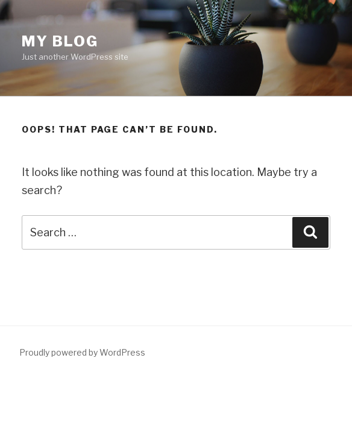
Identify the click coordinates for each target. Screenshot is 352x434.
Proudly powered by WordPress (82, 352)
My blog (60, 41)
